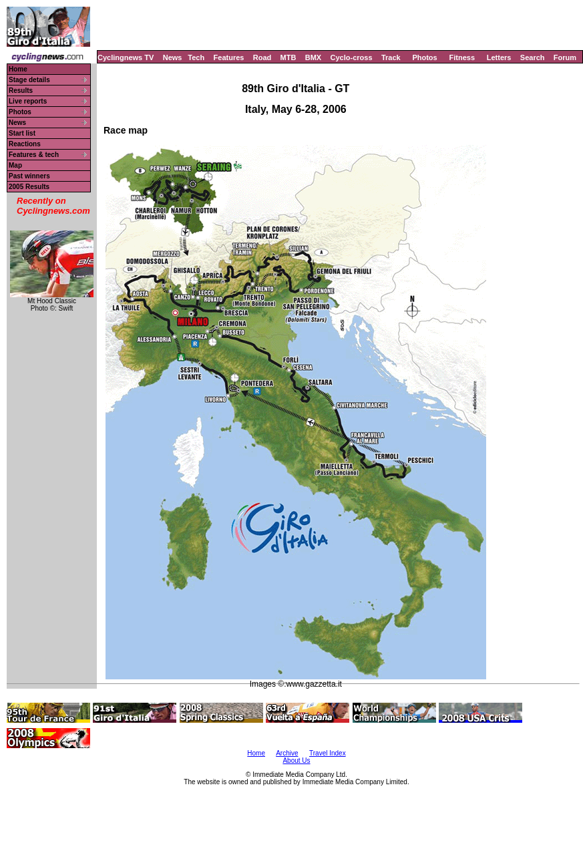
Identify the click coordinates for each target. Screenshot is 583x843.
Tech (196, 57)
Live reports (28, 101)
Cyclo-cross (352, 57)
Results (21, 90)
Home (18, 69)
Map (15, 165)
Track (391, 57)
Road (262, 57)
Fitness (462, 57)
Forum (565, 57)
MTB (288, 57)
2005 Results (29, 186)
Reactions (25, 144)
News (172, 57)
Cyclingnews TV (126, 57)
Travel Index (327, 753)
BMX (313, 57)
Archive (287, 753)
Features (229, 57)
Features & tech (34, 154)
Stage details (29, 79)
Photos (424, 57)
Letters (499, 57)
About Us (296, 760)
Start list (22, 133)
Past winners (29, 176)
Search (532, 57)
